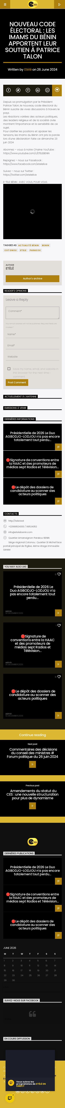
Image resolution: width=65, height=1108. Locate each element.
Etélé (28, 69)
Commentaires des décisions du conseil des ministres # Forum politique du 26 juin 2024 (32, 753)
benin (45, 245)
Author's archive (32, 278)
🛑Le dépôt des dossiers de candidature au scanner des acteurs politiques (32, 490)
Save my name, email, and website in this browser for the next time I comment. (35, 369)
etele (23, 250)
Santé (7, 426)
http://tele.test (16, 520)
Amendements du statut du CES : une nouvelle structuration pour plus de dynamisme (32, 794)
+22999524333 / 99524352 (22, 526)
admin (9, 611)
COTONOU (10, 250)
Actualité (32, 19)
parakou (35, 250)
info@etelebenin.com (20, 532)
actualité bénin (28, 245)
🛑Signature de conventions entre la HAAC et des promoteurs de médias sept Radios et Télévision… (32, 463)
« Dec (6, 987)
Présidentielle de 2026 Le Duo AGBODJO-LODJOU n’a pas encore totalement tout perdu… (32, 436)
